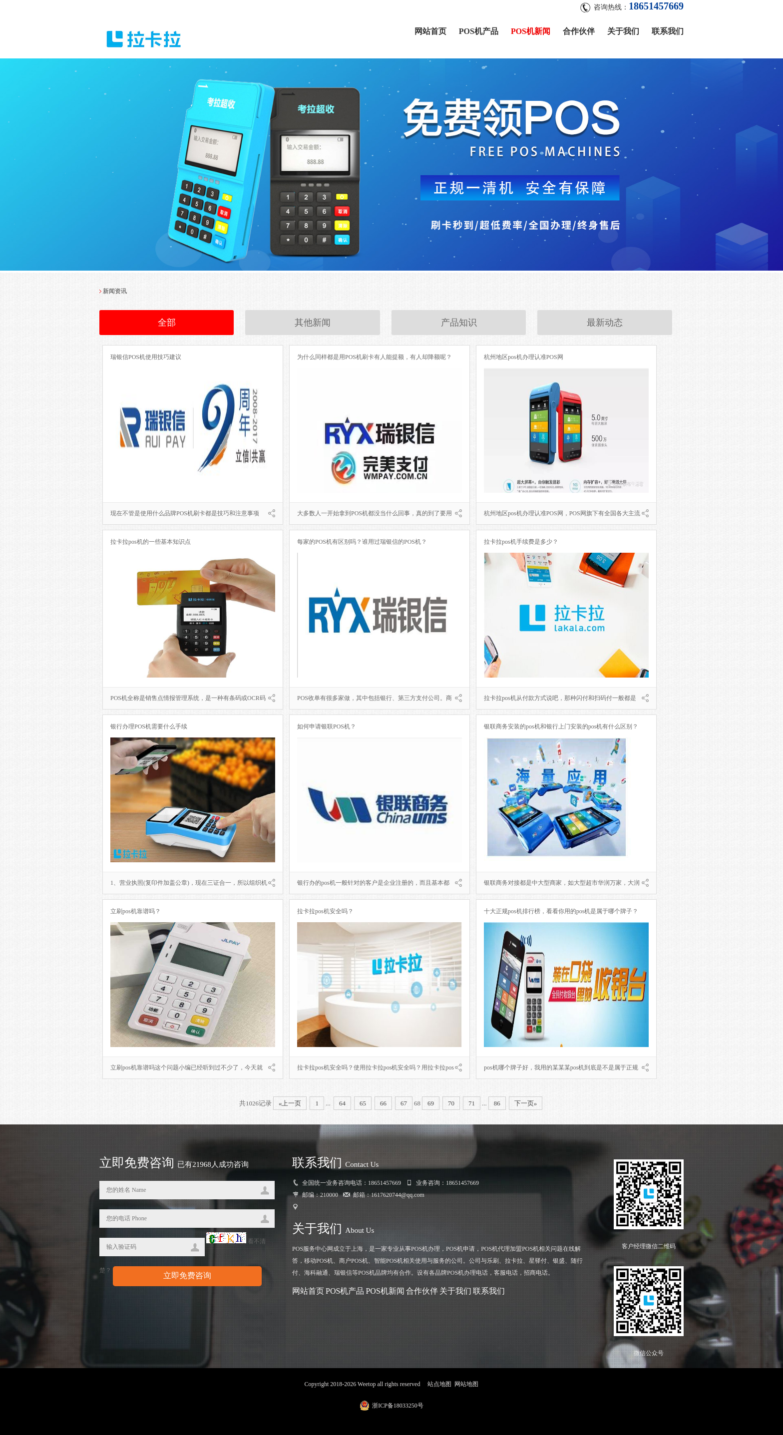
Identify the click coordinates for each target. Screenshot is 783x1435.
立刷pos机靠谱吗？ (135, 911)
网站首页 (430, 31)
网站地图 (466, 1384)
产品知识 (459, 323)
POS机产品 (478, 31)
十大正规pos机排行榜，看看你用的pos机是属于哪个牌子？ (561, 911)
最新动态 (605, 323)
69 (430, 1103)
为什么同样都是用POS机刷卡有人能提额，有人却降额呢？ (374, 357)
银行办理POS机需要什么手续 (148, 726)
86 (497, 1103)
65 (363, 1103)
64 (342, 1103)
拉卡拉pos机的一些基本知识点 (150, 541)
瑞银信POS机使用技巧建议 (145, 357)
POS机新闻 (530, 31)
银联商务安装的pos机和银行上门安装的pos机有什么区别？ (561, 726)
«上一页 (290, 1103)
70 (451, 1103)
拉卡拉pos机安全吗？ (325, 911)
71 (471, 1103)
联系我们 (668, 31)
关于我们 (623, 31)
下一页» (525, 1103)
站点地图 (439, 1384)
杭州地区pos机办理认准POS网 (523, 357)
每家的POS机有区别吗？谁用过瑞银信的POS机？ (362, 541)
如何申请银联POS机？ (326, 726)
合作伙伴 (579, 31)
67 (403, 1103)
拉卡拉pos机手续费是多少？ (521, 541)
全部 (167, 323)
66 (383, 1103)
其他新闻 (313, 323)
